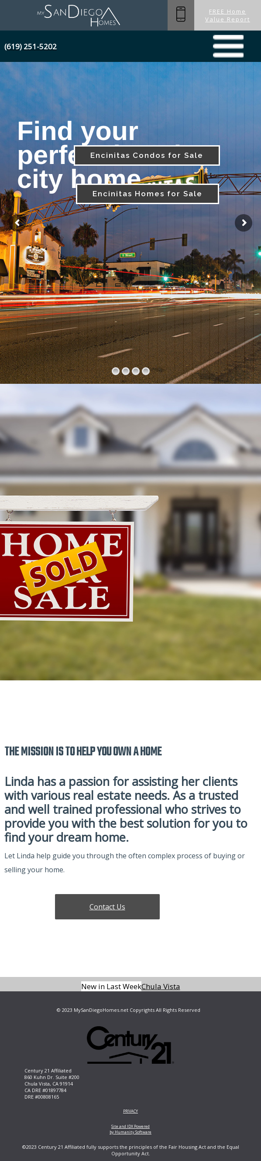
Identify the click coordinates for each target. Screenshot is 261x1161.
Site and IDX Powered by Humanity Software (130, 1129)
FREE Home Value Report (227, 15)
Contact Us (107, 907)
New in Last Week (111, 986)
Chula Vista (160, 986)
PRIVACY (130, 1111)
